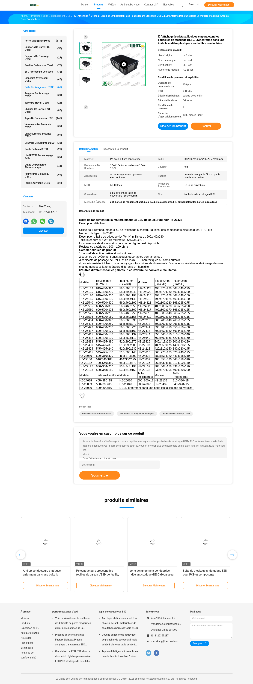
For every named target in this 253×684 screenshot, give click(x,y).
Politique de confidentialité (28, 655)
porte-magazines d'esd (43, 40)
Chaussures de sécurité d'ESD (43, 135)
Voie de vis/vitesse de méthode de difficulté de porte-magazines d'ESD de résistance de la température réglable (73, 623)
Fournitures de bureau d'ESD (43, 175)
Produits (25, 623)
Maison (25, 618)
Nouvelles (26, 637)
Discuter (43, 230)
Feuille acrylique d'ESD (43, 183)
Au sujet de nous (30, 633)
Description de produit (115, 149)
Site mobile (27, 647)
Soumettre (99, 475)
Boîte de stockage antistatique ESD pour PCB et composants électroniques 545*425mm (205, 574)
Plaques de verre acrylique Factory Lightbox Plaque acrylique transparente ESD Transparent (70, 640)
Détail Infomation (89, 149)
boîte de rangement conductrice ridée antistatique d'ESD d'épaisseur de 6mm (152, 574)
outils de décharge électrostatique (43, 166)
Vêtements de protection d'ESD (43, 126)
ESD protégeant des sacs (43, 71)
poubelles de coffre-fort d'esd (96, 413)
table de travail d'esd (43, 102)
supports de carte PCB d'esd (43, 48)
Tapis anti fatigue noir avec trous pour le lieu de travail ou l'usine (120, 654)
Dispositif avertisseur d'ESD (43, 79)
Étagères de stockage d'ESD (43, 95)
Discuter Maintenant (219, 4)
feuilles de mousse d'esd (43, 65)
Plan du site (27, 642)
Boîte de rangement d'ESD (43, 87)
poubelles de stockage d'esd (176, 413)
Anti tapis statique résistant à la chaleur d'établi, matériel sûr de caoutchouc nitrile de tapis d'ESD (120, 623)
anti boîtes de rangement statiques (137, 413)
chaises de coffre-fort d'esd (43, 110)
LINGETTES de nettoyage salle (43, 157)
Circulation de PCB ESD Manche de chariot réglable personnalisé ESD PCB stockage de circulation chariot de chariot (73, 657)
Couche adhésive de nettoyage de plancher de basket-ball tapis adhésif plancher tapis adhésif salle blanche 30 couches (119, 640)
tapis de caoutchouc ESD (43, 118)
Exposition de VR (30, 628)
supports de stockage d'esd (43, 57)
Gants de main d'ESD (43, 149)
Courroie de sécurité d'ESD (43, 143)
